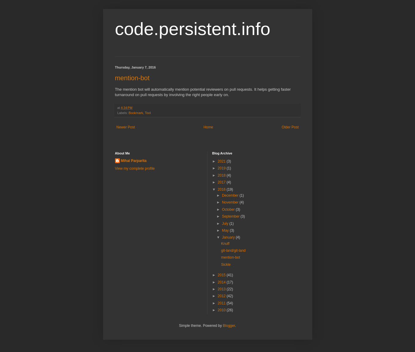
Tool (148, 113)
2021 (222, 161)
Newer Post (126, 127)
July (225, 223)
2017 (222, 182)
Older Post (290, 127)
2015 (222, 275)
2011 (222, 303)
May (226, 230)
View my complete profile (135, 168)
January (229, 237)
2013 (222, 289)
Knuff (225, 244)
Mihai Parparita (134, 161)
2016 (222, 189)
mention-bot (132, 78)
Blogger (229, 326)
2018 (222, 175)
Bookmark (135, 113)
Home (208, 127)
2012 (222, 296)
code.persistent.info (192, 29)
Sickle (226, 265)
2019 (222, 168)
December (231, 195)
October (229, 209)
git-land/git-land (233, 250)
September (231, 216)
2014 (222, 282)
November (231, 202)
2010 (222, 310)
